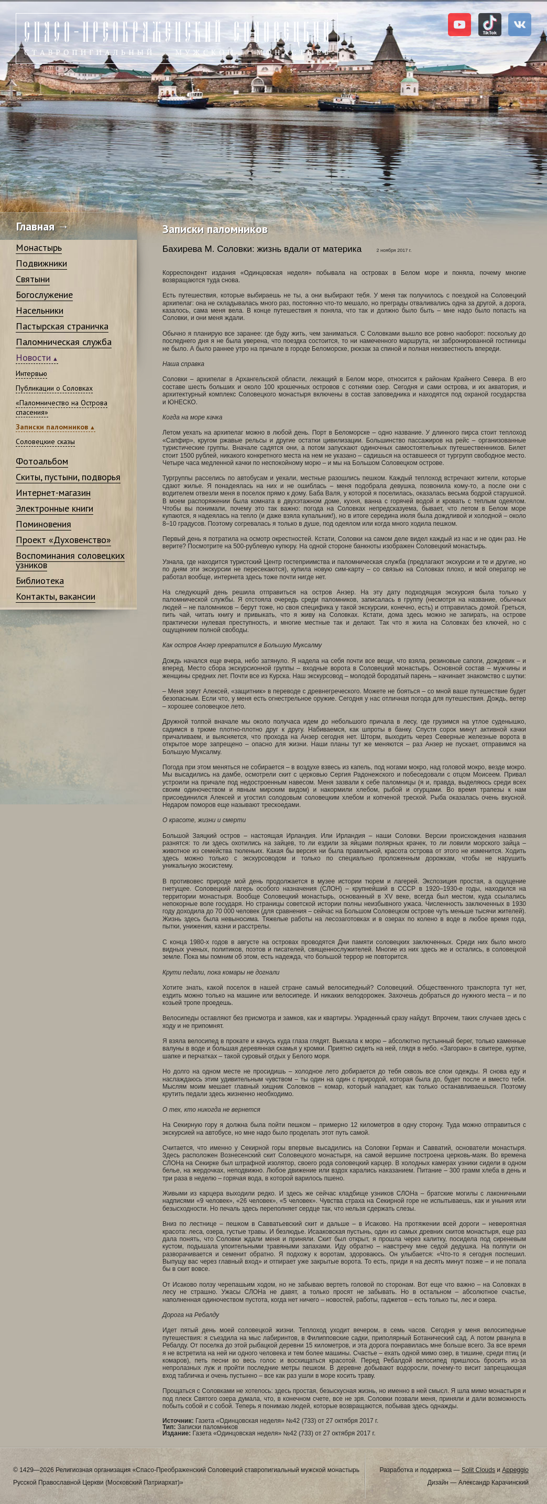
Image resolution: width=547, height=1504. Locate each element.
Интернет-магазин (53, 492)
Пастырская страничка (62, 326)
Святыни (33, 279)
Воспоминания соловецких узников (70, 560)
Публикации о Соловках (54, 388)
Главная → (42, 226)
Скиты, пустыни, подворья (68, 477)
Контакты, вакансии (55, 596)
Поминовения (43, 524)
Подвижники (41, 263)
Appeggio (515, 1470)
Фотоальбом (42, 461)
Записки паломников (52, 427)
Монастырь (39, 247)
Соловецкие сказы (45, 441)
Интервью (31, 373)
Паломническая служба (64, 342)
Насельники (39, 310)
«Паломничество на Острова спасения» (61, 407)
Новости (33, 357)
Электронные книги (54, 508)
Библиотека (40, 580)
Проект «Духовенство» (63, 540)
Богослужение (44, 295)
